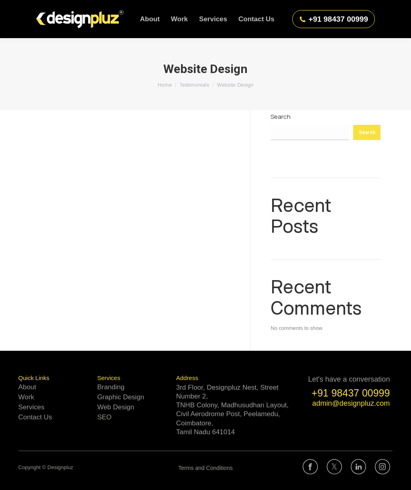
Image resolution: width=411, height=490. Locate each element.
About (27, 387)
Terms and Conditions (205, 468)
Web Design (115, 407)
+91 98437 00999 (333, 19)
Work (26, 397)
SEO (104, 417)
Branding (110, 387)
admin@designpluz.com (351, 403)
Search (281, 116)
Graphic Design (120, 397)
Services (31, 407)
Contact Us (35, 417)
